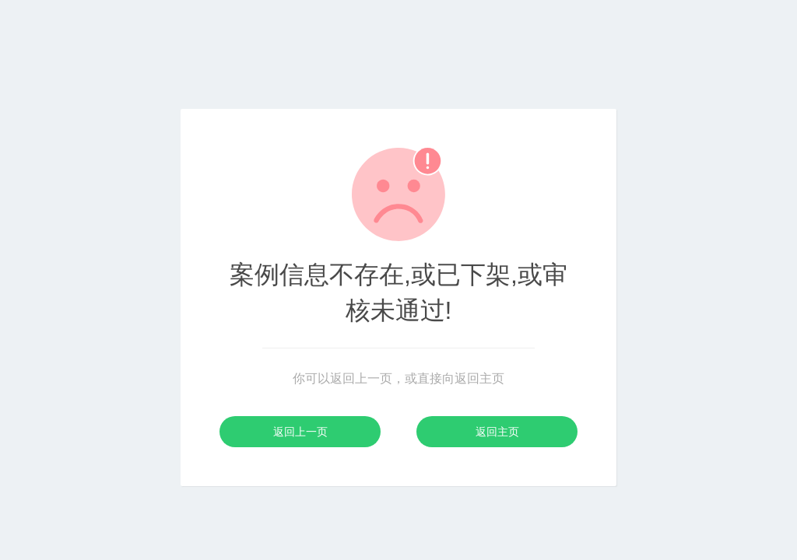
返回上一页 (300, 431)
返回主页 (497, 431)
